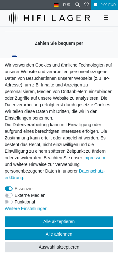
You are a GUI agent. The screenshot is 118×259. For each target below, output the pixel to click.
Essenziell (25, 188)
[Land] (56, 5)
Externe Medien (30, 195)
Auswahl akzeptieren (59, 247)
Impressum (94, 157)
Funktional (25, 201)
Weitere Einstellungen (26, 208)
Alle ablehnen (59, 234)
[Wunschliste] (86, 5)
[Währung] (67, 5)
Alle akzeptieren (59, 221)
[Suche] (77, 5)
